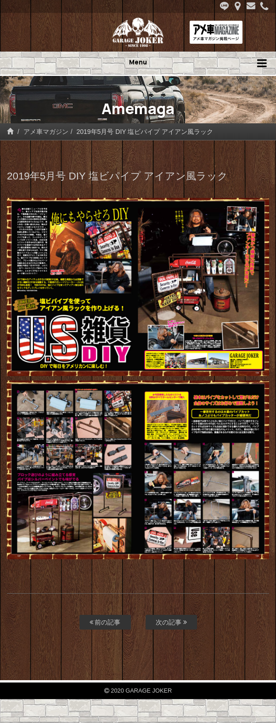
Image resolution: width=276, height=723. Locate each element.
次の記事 (171, 622)
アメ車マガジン (45, 131)
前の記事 (105, 622)
